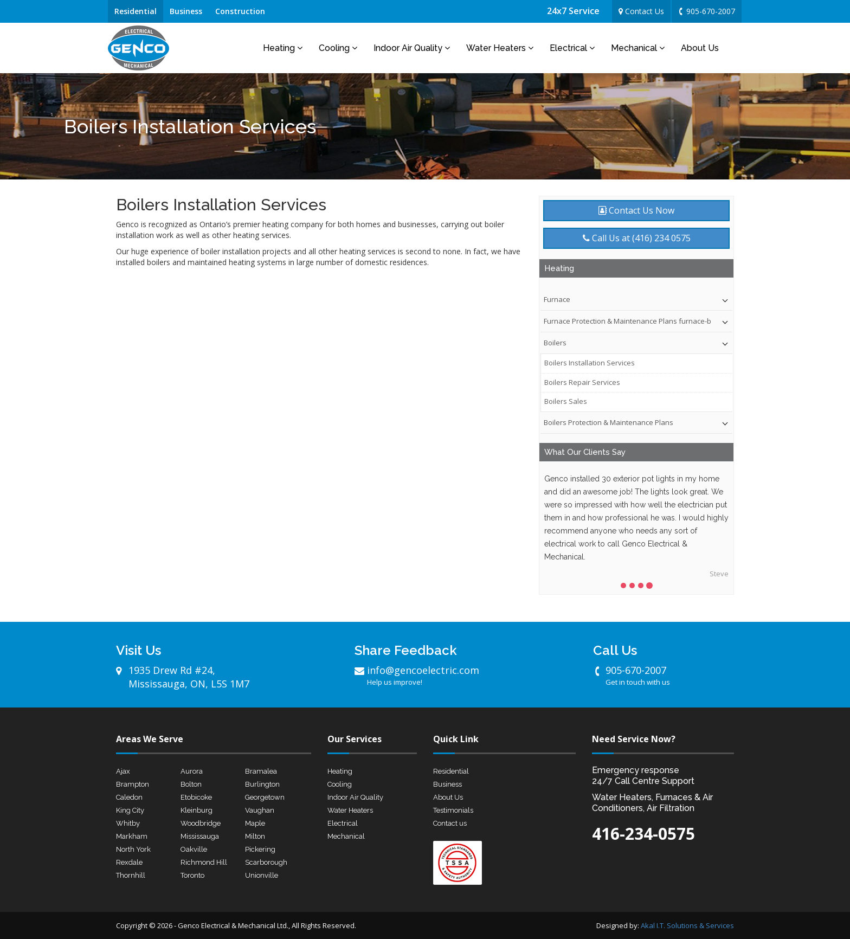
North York (133, 849)
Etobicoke (196, 797)
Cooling (338, 48)
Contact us (450, 823)
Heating (282, 48)
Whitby (128, 823)
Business (186, 11)
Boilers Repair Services (582, 382)
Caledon (129, 797)
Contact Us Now (636, 210)
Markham (131, 836)
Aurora (192, 771)
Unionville (261, 875)
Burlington (262, 784)
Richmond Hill (204, 862)
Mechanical (638, 48)
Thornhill (130, 875)
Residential (135, 11)
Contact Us (641, 11)
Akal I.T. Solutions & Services (687, 925)
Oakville (194, 849)
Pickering (260, 849)
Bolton (191, 784)
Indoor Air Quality (412, 48)
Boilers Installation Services (589, 363)
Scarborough (266, 862)
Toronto (192, 875)
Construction (240, 11)
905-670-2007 (706, 11)
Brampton (132, 784)
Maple (255, 823)
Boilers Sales (565, 401)
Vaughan (259, 810)
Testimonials (453, 810)
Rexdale (129, 862)
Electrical (572, 48)
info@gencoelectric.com (439, 675)
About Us (700, 48)
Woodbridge (201, 823)
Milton (255, 836)
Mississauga (200, 836)
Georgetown (265, 797)
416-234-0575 (643, 833)
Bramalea (261, 771)
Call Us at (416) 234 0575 (637, 238)
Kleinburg (196, 810)
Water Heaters (499, 48)
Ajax (123, 771)
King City (130, 810)
